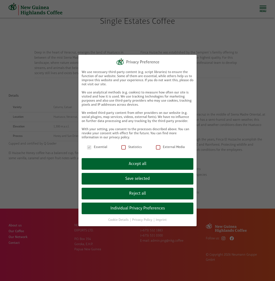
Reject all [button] (137, 192)
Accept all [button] (137, 163)
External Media (170, 146)
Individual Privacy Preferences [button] (137, 207)
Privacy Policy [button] (142, 219)
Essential (97, 146)
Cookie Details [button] (119, 219)
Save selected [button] (137, 178)
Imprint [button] (161, 219)
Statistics (131, 146)
